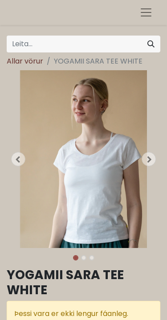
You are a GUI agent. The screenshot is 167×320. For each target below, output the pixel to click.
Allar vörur (25, 61)
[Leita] (151, 44)
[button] (18, 159)
